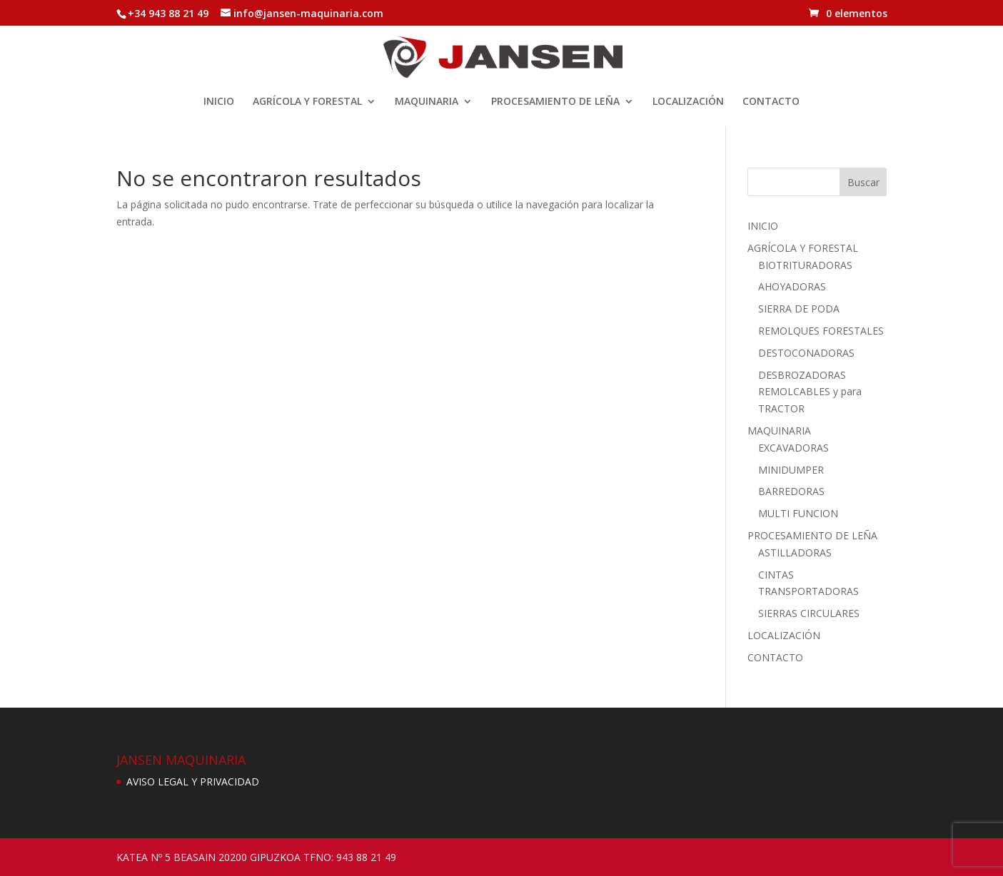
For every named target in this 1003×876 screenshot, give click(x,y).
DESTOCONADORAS (806, 353)
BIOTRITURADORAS (805, 265)
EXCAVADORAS (793, 447)
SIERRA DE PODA (799, 308)
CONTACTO (771, 102)
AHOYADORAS (792, 286)
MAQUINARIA (426, 102)
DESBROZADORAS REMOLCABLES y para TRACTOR (810, 392)
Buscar (863, 182)
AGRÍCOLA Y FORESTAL (307, 102)
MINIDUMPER (791, 470)
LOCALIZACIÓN (688, 102)
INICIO (218, 102)
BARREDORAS (791, 491)
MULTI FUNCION (798, 513)
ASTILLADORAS (795, 552)
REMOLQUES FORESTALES (821, 330)
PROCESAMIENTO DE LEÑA (555, 102)
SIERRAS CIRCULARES (809, 613)
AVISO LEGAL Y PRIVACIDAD (192, 781)
